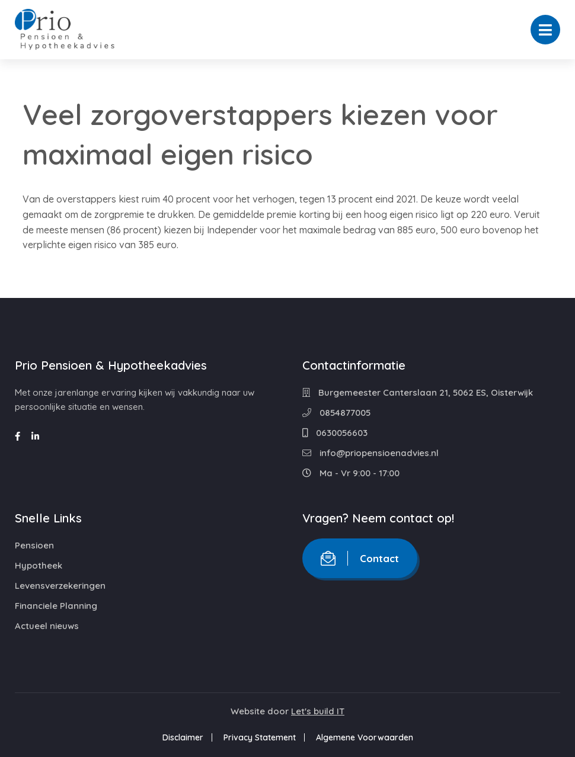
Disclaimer (182, 737)
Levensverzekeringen (60, 585)
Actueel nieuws (47, 625)
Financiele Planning (56, 605)
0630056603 (335, 432)
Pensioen (34, 545)
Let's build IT (317, 711)
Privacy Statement (259, 737)
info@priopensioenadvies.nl (370, 452)
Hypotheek (38, 565)
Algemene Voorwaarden (364, 737)
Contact (360, 558)
